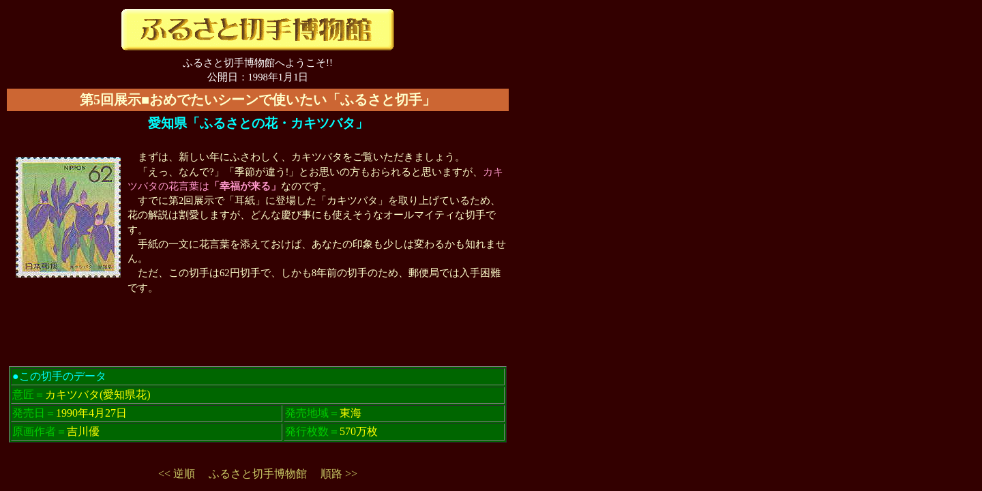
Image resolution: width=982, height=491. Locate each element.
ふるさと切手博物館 (258, 473)
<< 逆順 (176, 473)
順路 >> (339, 473)
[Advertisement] (257, 340)
